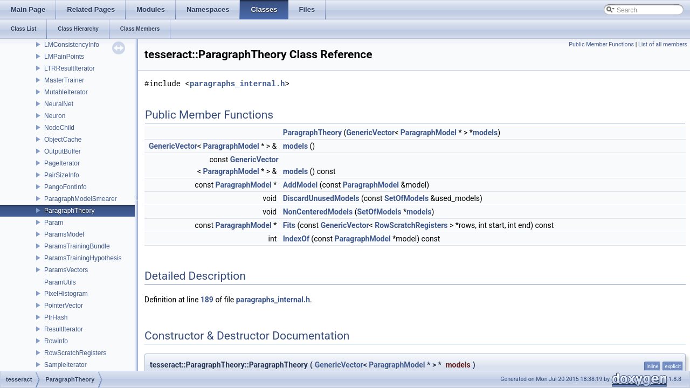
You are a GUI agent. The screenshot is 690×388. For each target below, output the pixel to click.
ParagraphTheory (69, 210)
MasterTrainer (64, 80)
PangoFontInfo (65, 187)
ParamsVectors (66, 270)
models (485, 132)
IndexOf (296, 238)
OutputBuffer (62, 151)
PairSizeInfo (61, 175)
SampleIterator (65, 365)
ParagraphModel (429, 132)
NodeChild (59, 127)
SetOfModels (406, 198)
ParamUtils (60, 282)
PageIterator (62, 163)
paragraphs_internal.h (237, 84)
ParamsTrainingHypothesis (83, 258)
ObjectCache (62, 139)
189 (207, 299)
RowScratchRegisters (75, 353)
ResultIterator (63, 329)
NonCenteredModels (318, 211)
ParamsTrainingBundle (77, 246)
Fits (289, 225)
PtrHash (55, 317)
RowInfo (56, 341)
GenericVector (370, 132)
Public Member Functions (601, 44)
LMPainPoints (64, 56)
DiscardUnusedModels (321, 198)
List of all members (662, 44)
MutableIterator (66, 92)
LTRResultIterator (69, 68)
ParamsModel (64, 234)
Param (53, 222)
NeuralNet (58, 104)
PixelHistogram (66, 293)
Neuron (54, 116)
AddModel (300, 185)
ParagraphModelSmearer (80, 199)
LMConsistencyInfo (71, 44)
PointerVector (63, 305)
